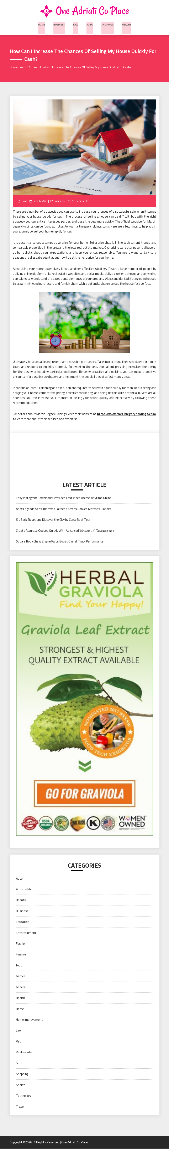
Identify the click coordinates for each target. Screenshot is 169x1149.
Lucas (24, 201)
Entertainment (26, 933)
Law (76, 24)
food (19, 965)
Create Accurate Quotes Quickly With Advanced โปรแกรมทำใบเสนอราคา (65, 530)
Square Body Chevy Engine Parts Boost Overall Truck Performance (59, 541)
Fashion (21, 943)
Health (125, 24)
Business (59, 24)
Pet (18, 1041)
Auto (90, 24)
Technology (23, 1095)
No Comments (80, 201)
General (21, 987)
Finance (21, 954)
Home (42, 24)
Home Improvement (29, 1019)
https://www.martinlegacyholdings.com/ (126, 414)
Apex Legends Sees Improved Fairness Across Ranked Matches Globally (63, 509)
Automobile (24, 889)
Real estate (24, 1052)
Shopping (107, 24)
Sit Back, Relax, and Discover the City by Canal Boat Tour (53, 520)
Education (22, 922)
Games (21, 976)
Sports (20, 1085)
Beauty (21, 900)
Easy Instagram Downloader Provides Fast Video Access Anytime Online (63, 498)
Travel (20, 1106)
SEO (19, 1063)
